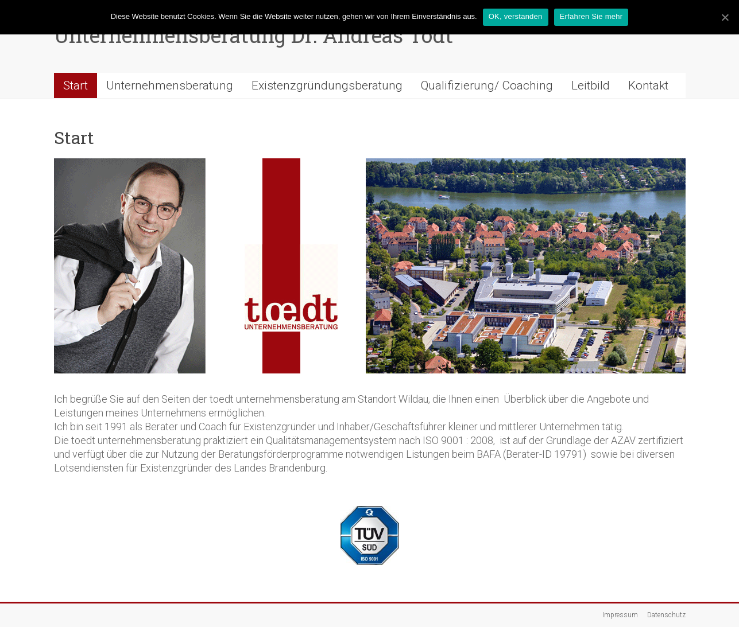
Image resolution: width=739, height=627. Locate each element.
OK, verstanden (516, 16)
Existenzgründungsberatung (327, 85)
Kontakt (648, 85)
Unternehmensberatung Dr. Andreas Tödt (253, 35)
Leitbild (590, 85)
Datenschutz (666, 615)
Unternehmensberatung (169, 85)
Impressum (620, 615)
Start (75, 85)
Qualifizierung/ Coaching (487, 85)
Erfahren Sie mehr (591, 16)
